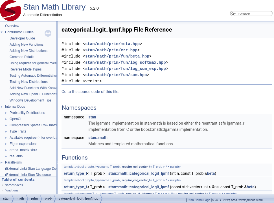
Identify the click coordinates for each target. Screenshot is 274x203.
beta (155, 173)
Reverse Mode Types (25, 69)
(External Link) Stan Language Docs (32, 169)
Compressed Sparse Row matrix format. (40, 125)
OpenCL (16, 119)
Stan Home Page (199, 200)
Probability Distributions (27, 113)
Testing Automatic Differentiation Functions (42, 76)
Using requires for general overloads (37, 63)
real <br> (16, 156)
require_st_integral (83, 194)
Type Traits (18, 131)
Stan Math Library (54, 7)
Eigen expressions (23, 144)
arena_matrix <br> (23, 150)
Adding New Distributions (28, 51)
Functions (11, 190)
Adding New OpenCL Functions (33, 94)
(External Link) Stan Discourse (28, 175)
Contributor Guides (19, 32)
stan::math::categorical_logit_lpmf (82, 173)
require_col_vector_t (79, 167)
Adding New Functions (26, 45)
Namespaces (14, 185)
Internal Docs (15, 107)
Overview (12, 26)
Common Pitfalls (22, 57)
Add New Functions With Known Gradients (42, 88)
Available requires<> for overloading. (37, 138)
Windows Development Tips (30, 100)
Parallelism (13, 162)
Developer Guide (22, 38)
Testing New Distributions (29, 82)
